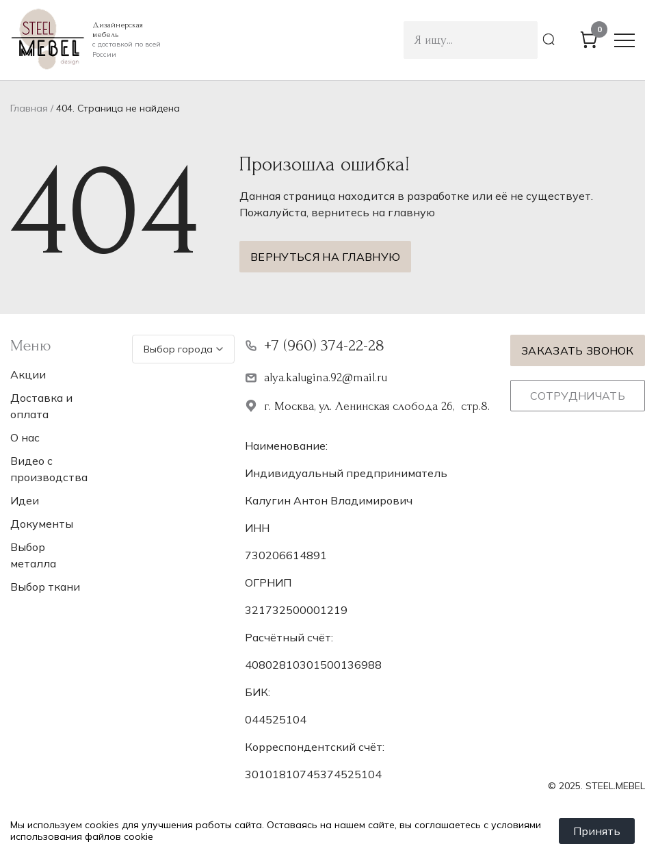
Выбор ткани (45, 586)
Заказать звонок (577, 350)
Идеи (24, 500)
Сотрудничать (577, 395)
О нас (25, 437)
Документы (41, 523)
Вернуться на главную (325, 257)
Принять (596, 831)
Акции (28, 374)
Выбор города (183, 349)
